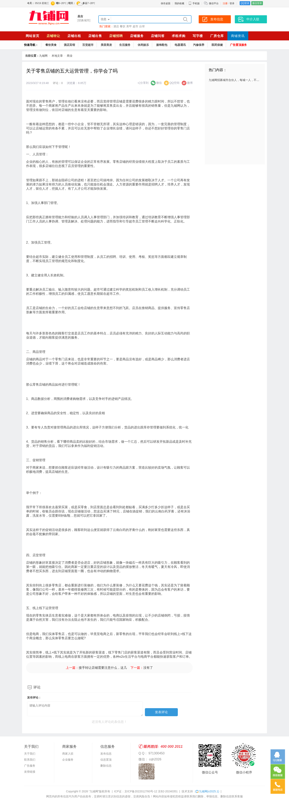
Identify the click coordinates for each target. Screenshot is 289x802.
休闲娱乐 (143, 44)
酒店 (116, 26)
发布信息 (106, 753)
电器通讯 (180, 44)
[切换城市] (83, 20)
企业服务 (67, 759)
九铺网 (43, 55)
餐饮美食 (51, 44)
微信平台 (214, 3)
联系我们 (29, 759)
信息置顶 (106, 759)
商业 (69, 55)
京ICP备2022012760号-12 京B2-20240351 (151, 791)
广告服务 (29, 765)
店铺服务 (137, 36)
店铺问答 (158, 36)
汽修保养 (198, 44)
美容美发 (106, 44)
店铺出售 (95, 36)
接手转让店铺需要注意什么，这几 (103, 667)
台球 (142, 26)
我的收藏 (179, 3)
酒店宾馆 (69, 44)
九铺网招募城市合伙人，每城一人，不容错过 (237, 80)
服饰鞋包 (161, 44)
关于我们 (29, 753)
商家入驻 (67, 753)
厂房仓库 (217, 36)
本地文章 (57, 55)
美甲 (129, 26)
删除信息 (106, 765)
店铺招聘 (116, 36)
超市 (135, 26)
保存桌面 (165, 3)
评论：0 (58, 83)
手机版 (194, 3)
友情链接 (29, 771)
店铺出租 (74, 36)
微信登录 (257, 3)
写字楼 (198, 36)
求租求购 (178, 36)
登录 (232, 3)
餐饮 (122, 26)
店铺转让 (53, 36)
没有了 (148, 667)
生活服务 (124, 44)
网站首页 (32, 36)
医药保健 (217, 44)
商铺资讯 (238, 36)
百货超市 (88, 44)
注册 (225, 3)
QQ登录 (245, 3)
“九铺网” (94, 791)
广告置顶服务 (238, 44)
